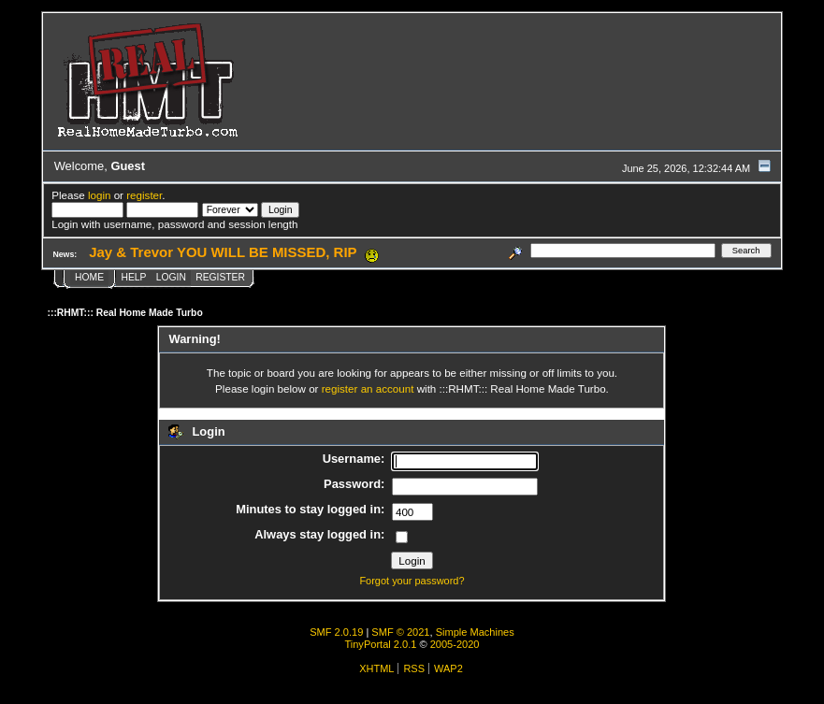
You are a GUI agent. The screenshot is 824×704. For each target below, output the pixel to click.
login (99, 195)
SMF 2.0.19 (336, 632)
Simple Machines (475, 632)
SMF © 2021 (400, 632)
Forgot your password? (411, 580)
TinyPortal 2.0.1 (380, 644)
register (144, 195)
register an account (368, 388)
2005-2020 (455, 644)
